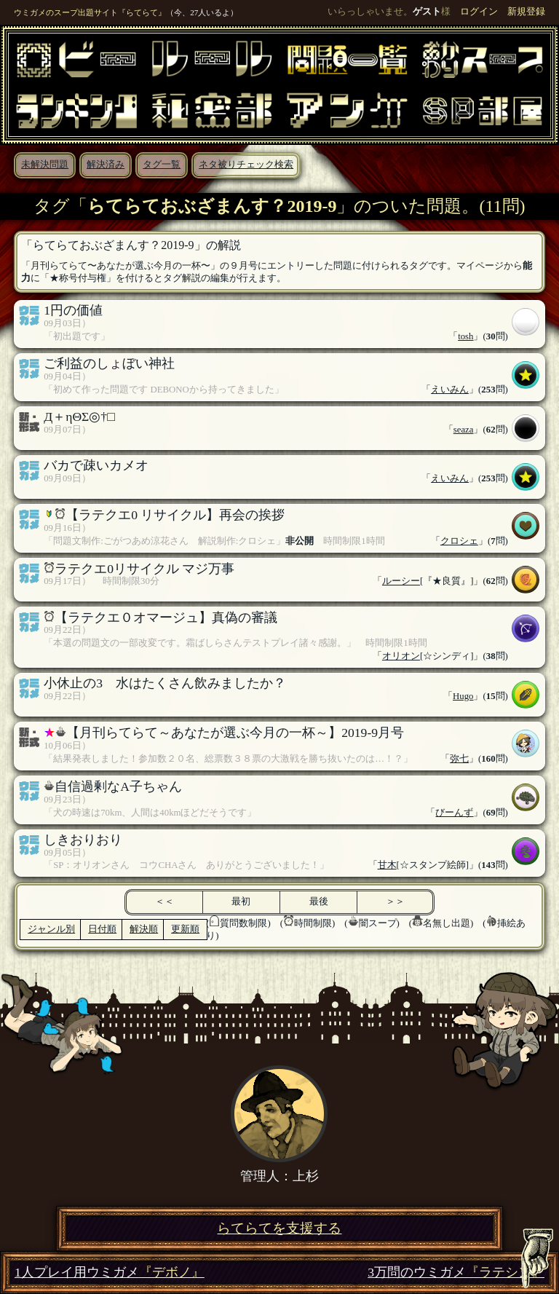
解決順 (144, 929)
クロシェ (459, 541)
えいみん (450, 389)
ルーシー (401, 581)
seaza (463, 430)
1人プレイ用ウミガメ (110, 1272)
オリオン (401, 656)
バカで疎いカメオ (96, 465)
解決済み (105, 164)
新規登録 (526, 12)
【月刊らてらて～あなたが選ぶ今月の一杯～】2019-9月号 (235, 732)
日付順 (102, 929)
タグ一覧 (162, 164)
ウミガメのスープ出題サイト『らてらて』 (90, 12)
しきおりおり (83, 839)
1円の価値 (73, 310)
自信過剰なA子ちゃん (118, 786)
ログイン (479, 12)
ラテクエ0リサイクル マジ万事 (144, 568)
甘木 (387, 865)
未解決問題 (44, 164)
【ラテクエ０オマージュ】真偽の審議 (166, 617)
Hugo (463, 696)
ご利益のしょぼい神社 (109, 363)
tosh (465, 336)
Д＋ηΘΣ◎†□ (79, 416)
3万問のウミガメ (456, 1272)
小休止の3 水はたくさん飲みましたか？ (165, 683)
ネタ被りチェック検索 (246, 164)
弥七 (459, 759)
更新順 (185, 929)
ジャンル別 (51, 929)
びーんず (454, 813)
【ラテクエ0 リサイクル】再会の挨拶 (175, 515)
